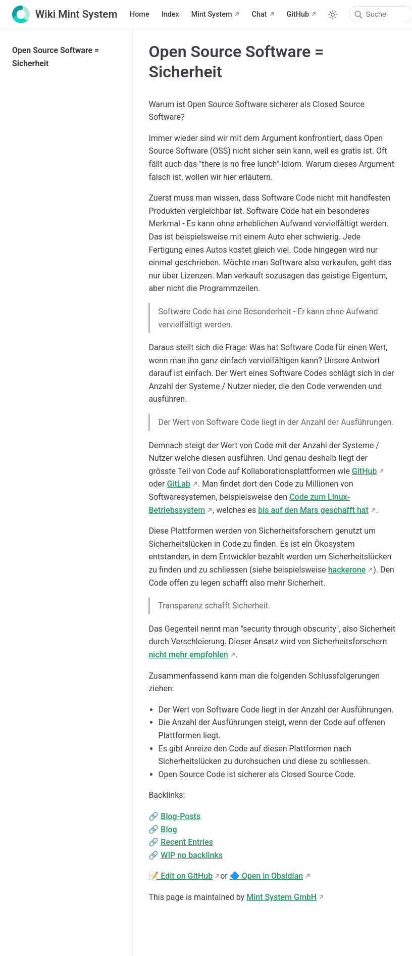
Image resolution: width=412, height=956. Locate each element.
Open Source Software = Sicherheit (55, 56)
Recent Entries (187, 842)
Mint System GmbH (281, 897)
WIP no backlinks (192, 855)
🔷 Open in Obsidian (266, 876)
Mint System (211, 14)
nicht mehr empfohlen (188, 654)
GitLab (178, 484)
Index (170, 14)
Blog (169, 829)
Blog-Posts (180, 816)
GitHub (298, 14)
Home (139, 14)
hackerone (347, 570)
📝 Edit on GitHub (180, 876)
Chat (259, 14)
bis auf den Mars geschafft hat (313, 510)
